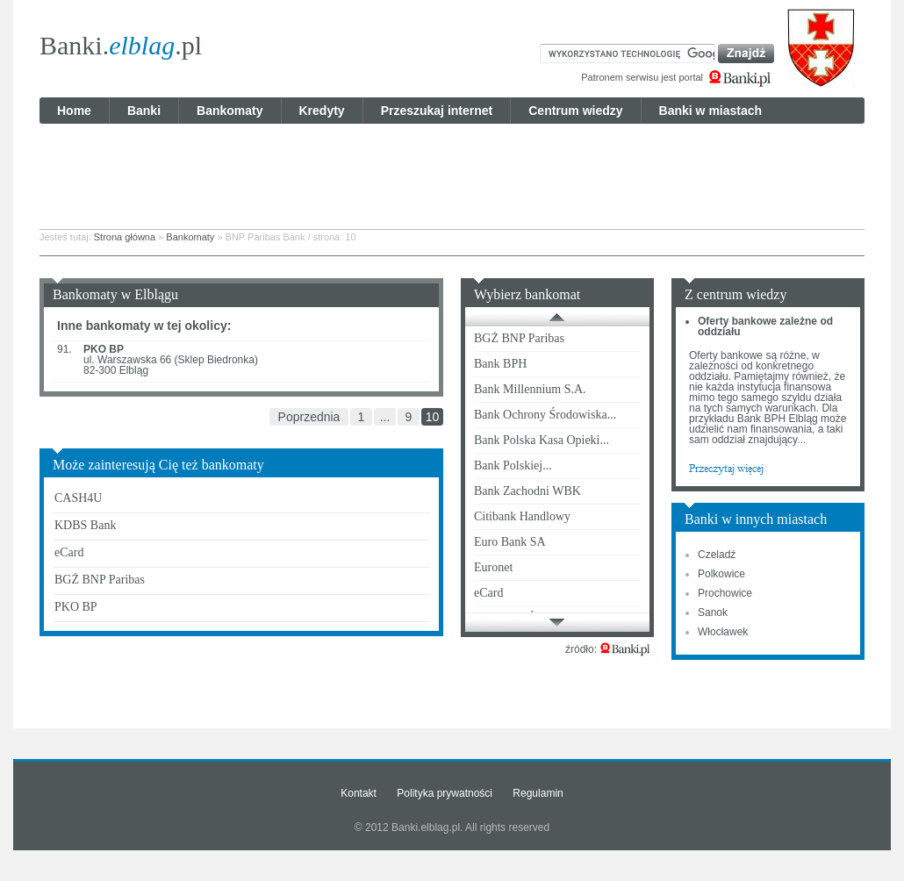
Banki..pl (120, 45)
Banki (144, 111)
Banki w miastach (711, 111)
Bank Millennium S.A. (530, 389)
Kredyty (322, 111)
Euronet (493, 567)
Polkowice (721, 574)
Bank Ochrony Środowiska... (545, 414)
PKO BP (75, 606)
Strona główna (124, 237)
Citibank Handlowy (522, 516)
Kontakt (359, 793)
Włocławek (723, 632)
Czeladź (716, 554)
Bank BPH (500, 363)
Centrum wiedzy (575, 111)
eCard (68, 552)
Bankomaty (229, 111)
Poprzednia (309, 417)
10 (433, 417)
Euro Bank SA (510, 541)
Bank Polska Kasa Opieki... (541, 440)
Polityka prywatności (444, 793)
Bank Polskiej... (513, 465)
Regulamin (538, 793)
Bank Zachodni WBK (527, 491)
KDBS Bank (85, 525)
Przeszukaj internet (437, 111)
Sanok (713, 612)
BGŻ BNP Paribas (99, 579)
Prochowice (725, 593)
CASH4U (78, 498)
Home (74, 111)
